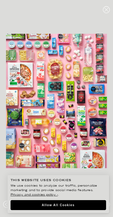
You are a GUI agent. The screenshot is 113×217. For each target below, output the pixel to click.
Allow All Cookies (58, 205)
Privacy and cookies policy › (34, 194)
